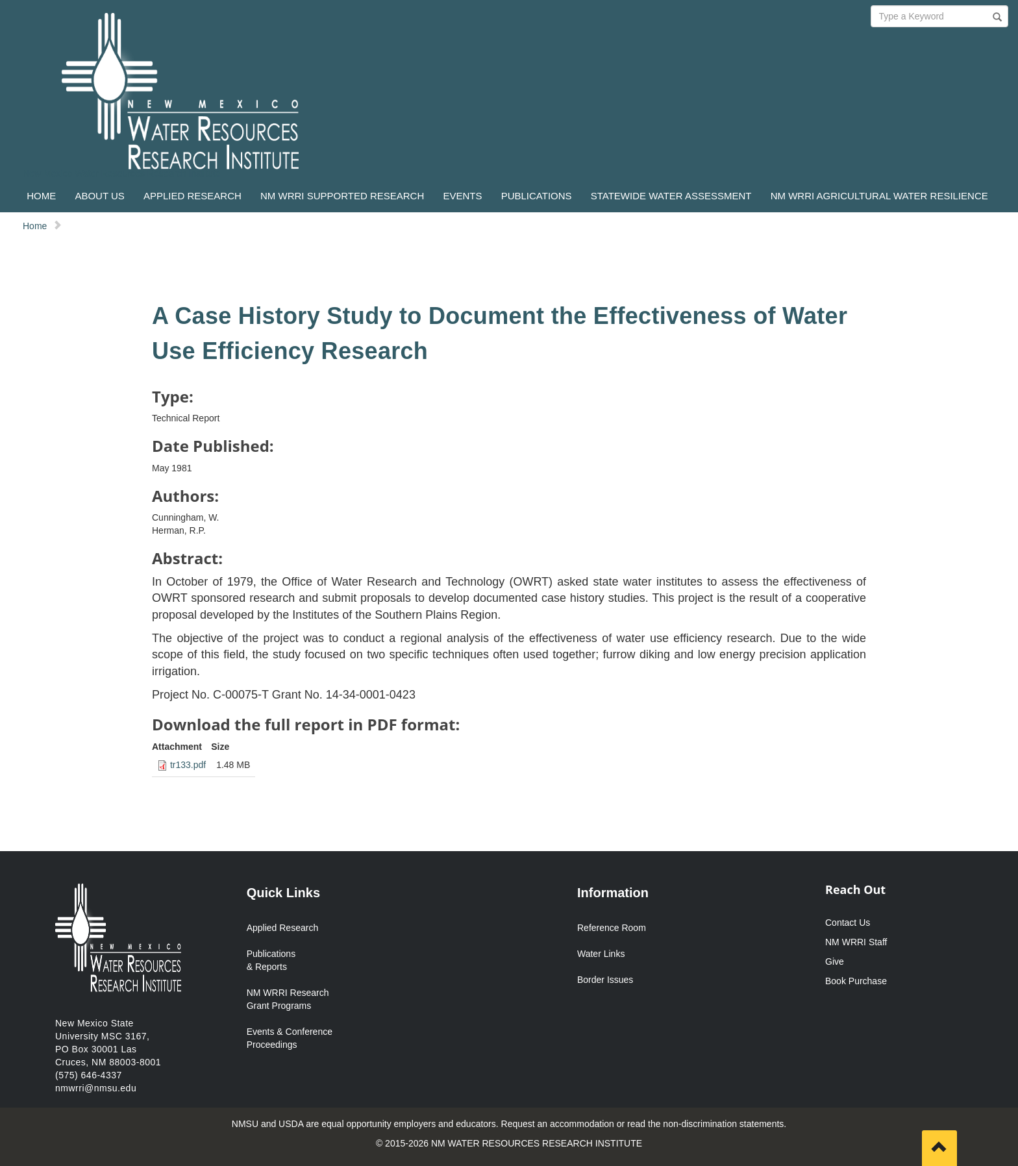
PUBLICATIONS (536, 195)
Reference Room (611, 928)
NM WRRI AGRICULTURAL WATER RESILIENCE (879, 195)
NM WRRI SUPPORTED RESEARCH (342, 195)
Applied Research (283, 928)
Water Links (601, 954)
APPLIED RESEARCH (192, 195)
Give (834, 961)
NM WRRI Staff (856, 942)
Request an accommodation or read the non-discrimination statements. (644, 1124)
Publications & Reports (271, 960)
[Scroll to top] (939, 1148)
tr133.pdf (188, 765)
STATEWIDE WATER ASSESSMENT (671, 195)
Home (35, 226)
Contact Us (847, 922)
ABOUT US (99, 195)
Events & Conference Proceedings (289, 1038)
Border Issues (605, 979)
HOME (41, 195)
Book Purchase (856, 981)
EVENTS (462, 195)
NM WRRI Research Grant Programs (288, 999)
